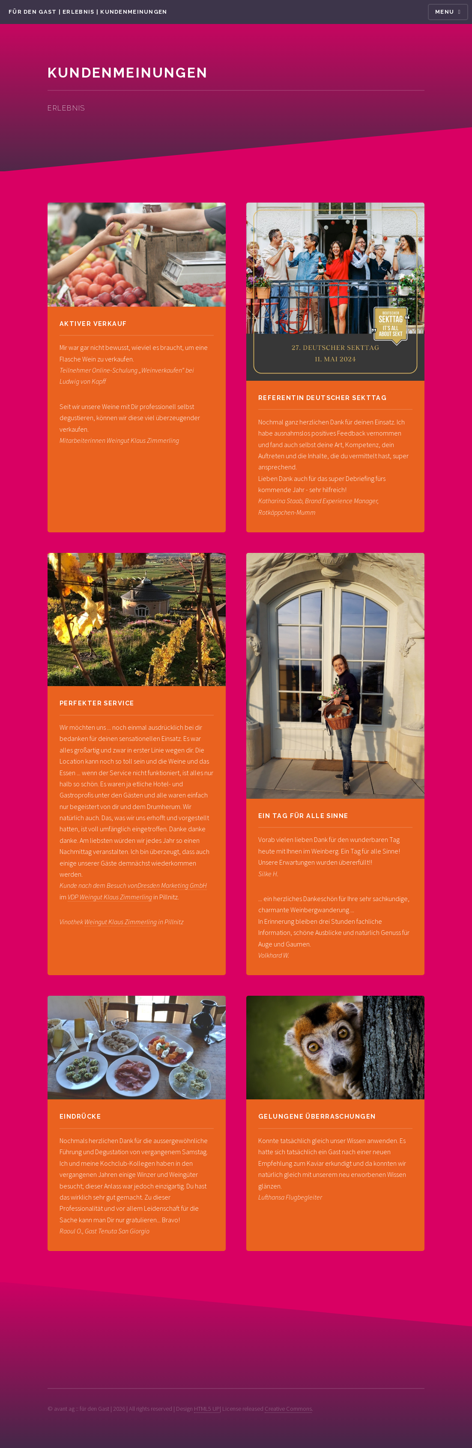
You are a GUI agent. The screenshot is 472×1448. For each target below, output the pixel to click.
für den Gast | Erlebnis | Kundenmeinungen (88, 12)
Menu (444, 12)
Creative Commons (288, 1408)
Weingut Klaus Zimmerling (120, 921)
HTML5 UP (207, 1408)
